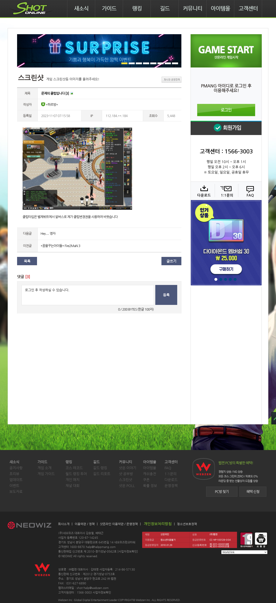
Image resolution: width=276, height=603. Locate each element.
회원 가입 (226, 128)
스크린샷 (125, 480)
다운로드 (202, 190)
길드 (165, 8)
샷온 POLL (127, 486)
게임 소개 (44, 468)
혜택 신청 (252, 491)
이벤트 (14, 486)
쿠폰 (146, 480)
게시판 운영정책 (171, 80)
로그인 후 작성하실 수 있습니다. (87, 295)
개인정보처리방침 (158, 523)
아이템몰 (220, 8)
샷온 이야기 (127, 468)
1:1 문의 (226, 190)
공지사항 (16, 468)
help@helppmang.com (101, 546)
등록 (166, 295)
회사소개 (63, 524)
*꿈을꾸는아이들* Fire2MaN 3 (60, 245)
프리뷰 (14, 474)
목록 (27, 261)
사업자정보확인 (128, 551)
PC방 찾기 (222, 491)
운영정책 (171, 486)
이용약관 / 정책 (85, 524)
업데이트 (16, 480)
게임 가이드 (46, 474)
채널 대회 (72, 486)
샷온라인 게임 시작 (226, 51)
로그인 (226, 110)
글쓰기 (171, 261)
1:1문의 (171, 474)
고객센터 (248, 8)
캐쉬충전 (149, 474)
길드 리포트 (101, 474)
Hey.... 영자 (48, 233)
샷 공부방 (126, 474)
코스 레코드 (74, 468)
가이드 (109, 8)
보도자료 (16, 491)
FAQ (249, 190)
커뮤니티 (192, 8)
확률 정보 (150, 486)
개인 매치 (72, 480)
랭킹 (137, 8)
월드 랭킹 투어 (76, 474)
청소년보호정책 (187, 524)
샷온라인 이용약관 (112, 524)
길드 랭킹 (100, 468)
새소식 (81, 8)
